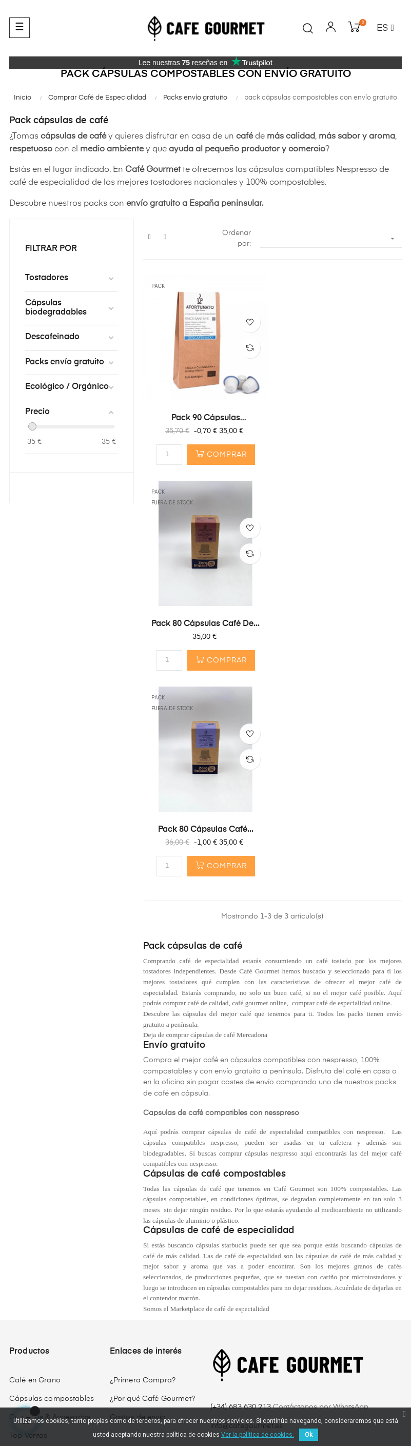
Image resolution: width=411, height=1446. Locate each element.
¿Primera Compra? (142, 1174)
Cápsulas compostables (51, 1192)
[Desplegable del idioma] (385, 29)
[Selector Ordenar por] (331, 239)
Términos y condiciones (49, 1397)
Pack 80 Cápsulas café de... (339, 418)
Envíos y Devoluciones (212, 1397)
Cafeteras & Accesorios (49, 1211)
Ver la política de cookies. (257, 1434)
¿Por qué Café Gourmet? (152, 1192)
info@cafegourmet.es (246, 1220)
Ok (308, 1434)
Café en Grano (35, 1174)
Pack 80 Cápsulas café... (205, 623)
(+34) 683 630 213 (241, 1200)
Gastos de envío (138, 1211)
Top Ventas (28, 1229)
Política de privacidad (131, 1397)
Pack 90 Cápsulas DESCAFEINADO (205, 418)
